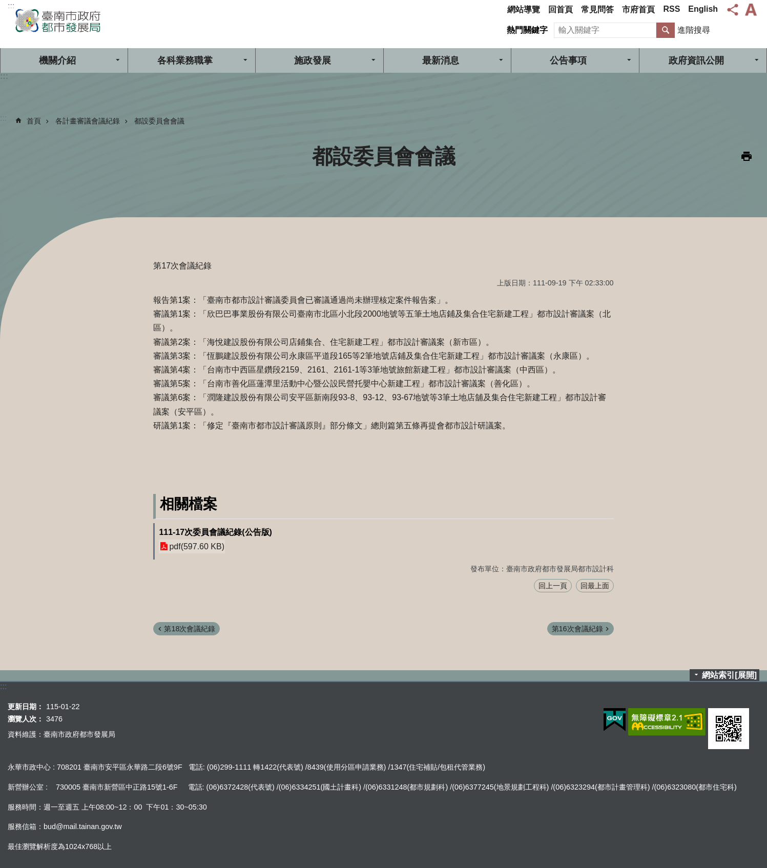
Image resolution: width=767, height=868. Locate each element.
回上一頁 (552, 586)
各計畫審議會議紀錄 (87, 121)
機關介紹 (57, 60)
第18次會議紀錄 (189, 629)
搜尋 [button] (665, 30)
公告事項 (568, 60)
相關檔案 (188, 504)
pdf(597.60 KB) (196, 546)
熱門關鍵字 (527, 30)
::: (11, 6)
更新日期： (26, 706)
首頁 (34, 121)
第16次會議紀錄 (577, 629)
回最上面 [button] (595, 586)
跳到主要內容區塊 (5, 5)
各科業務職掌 (185, 60)
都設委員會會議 (159, 121)
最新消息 (440, 60)
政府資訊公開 (696, 60)
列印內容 (746, 156)
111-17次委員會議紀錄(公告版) (215, 532)
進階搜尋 (693, 30)
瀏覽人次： (26, 719)
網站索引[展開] (729, 675)
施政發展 (312, 60)
